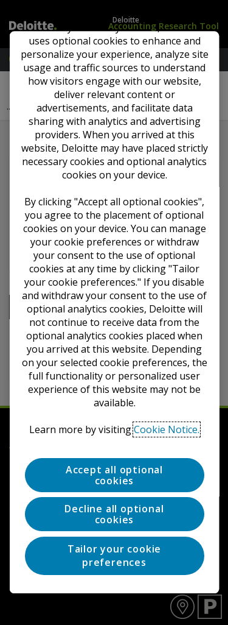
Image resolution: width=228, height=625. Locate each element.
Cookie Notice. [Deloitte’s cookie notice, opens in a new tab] (166, 429)
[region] (114, 312)
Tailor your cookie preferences (114, 555)
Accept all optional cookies (113, 475)
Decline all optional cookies (114, 515)
